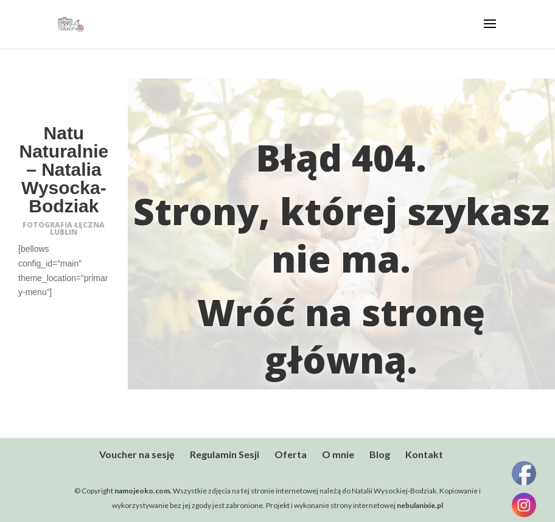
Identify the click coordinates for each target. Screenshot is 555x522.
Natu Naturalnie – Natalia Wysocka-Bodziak (64, 169)
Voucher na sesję (137, 454)
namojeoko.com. (143, 490)
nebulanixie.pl (420, 505)
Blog (379, 454)
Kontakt (424, 454)
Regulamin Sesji (224, 454)
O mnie (338, 454)
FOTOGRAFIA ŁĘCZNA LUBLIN (64, 228)
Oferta (290, 454)
